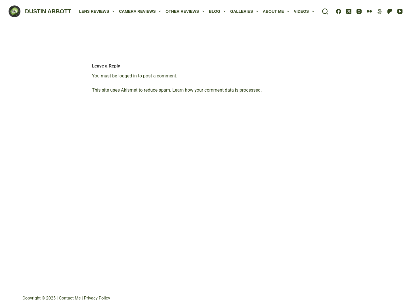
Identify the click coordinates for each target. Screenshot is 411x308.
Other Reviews (185, 11)
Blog (218, 11)
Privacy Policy (97, 298)
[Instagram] (359, 11)
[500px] (379, 11)
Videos (305, 11)
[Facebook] (338, 11)
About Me (277, 11)
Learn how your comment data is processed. (217, 90)
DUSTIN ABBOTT (48, 11)
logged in (127, 76)
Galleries (245, 11)
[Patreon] (389, 11)
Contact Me (70, 298)
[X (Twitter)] (348, 11)
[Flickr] (369, 11)
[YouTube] (399, 11)
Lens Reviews (98, 11)
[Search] (325, 11)
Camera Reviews (141, 11)
